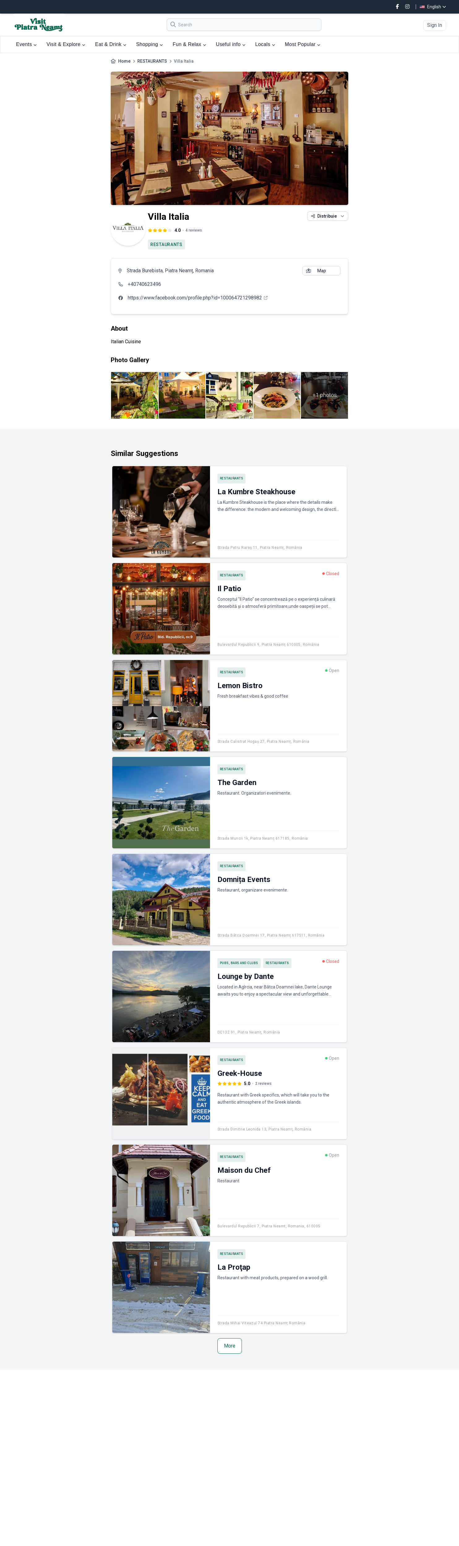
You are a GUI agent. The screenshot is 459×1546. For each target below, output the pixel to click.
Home (124, 61)
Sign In (434, 25)
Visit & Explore (66, 44)
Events (26, 44)
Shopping (149, 44)
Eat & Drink (111, 44)
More (229, 1346)
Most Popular (302, 44)
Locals (265, 44)
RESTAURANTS (152, 61)
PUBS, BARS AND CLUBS (239, 963)
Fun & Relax (189, 44)
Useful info (230, 44)
